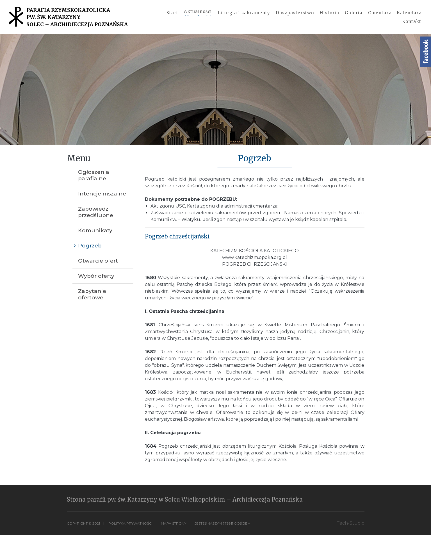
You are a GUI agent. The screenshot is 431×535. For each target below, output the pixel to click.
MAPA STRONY (173, 523)
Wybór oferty (96, 276)
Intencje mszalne (102, 193)
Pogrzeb (90, 245)
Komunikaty (95, 230)
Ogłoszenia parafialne (93, 175)
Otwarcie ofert (98, 261)
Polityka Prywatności (130, 523)
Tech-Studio (350, 523)
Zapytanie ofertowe (92, 294)
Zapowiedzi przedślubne (95, 212)
